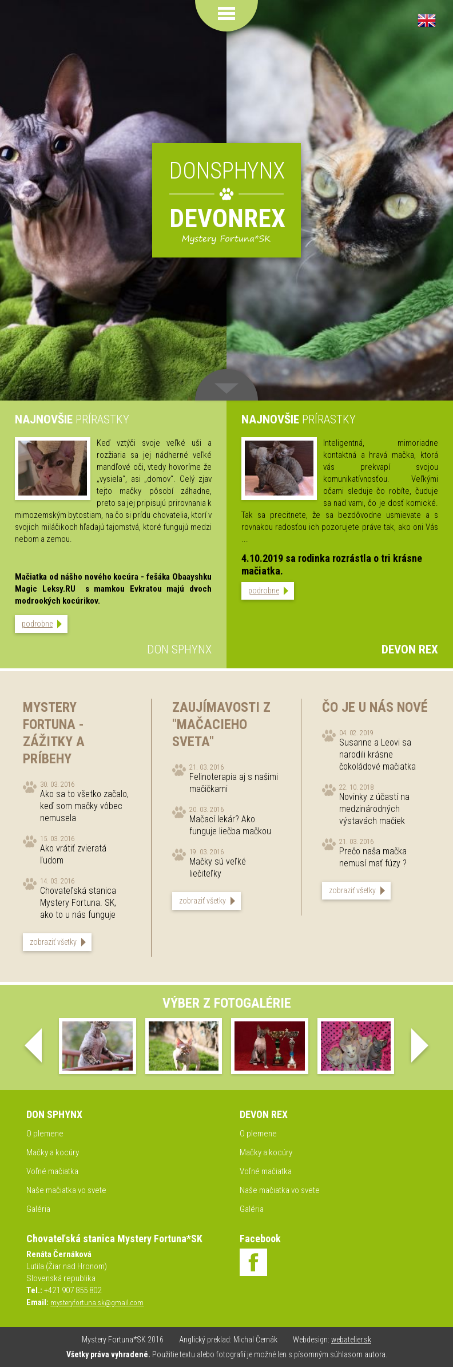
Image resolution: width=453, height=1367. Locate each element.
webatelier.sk (351, 1339)
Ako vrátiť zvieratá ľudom (73, 854)
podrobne (37, 623)
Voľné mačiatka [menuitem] (52, 1171)
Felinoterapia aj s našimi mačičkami (233, 782)
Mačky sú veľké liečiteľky (217, 867)
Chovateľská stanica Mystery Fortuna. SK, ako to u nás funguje (78, 902)
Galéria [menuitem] (38, 1209)
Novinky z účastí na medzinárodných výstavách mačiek (374, 808)
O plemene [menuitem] (44, 1133)
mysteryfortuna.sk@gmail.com (97, 1302)
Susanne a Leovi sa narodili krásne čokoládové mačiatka (377, 754)
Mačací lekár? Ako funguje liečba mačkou (230, 825)
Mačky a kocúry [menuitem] (52, 1152)
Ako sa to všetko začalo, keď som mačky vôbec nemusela (84, 805)
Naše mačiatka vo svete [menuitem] (66, 1190)
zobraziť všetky (53, 941)
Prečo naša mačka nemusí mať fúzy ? (373, 857)
